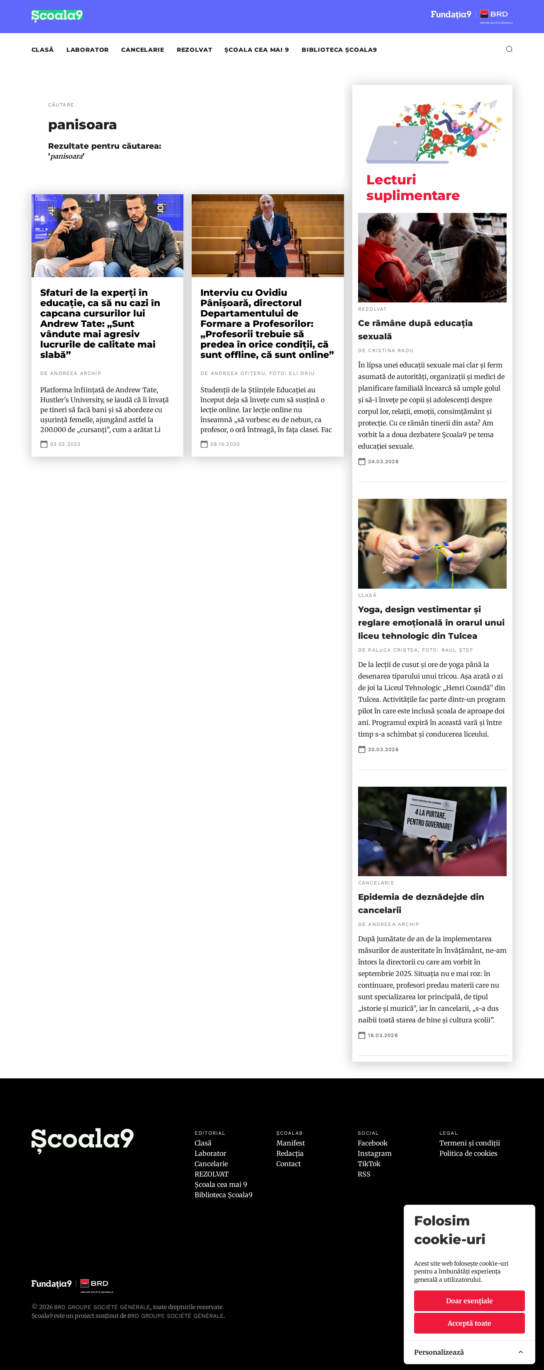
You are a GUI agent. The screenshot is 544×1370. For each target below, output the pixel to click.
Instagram (375, 1153)
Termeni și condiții (469, 1143)
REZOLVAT (194, 49)
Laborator (87, 49)
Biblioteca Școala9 (339, 49)
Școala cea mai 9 (256, 49)
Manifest (290, 1143)
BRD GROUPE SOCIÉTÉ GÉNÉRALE (175, 1315)
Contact (288, 1164)
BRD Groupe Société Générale (102, 1307)
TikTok (369, 1164)
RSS (364, 1174)
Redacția (290, 1153)
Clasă (43, 49)
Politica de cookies (468, 1153)
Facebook (373, 1143)
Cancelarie (142, 49)
